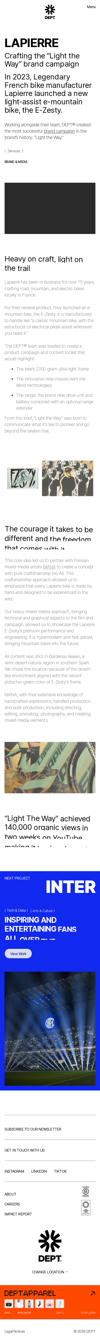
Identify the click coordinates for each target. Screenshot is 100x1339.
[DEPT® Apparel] (50, 1302)
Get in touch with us (24, 1150)
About (10, 1194)
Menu (91, 7)
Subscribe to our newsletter (33, 1129)
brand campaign (59, 131)
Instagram (14, 1171)
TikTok (60, 1171)
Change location (50, 1272)
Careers (12, 1204)
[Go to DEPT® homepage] (50, 12)
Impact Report (18, 1214)
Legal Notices (15, 1331)
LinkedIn (39, 1171)
